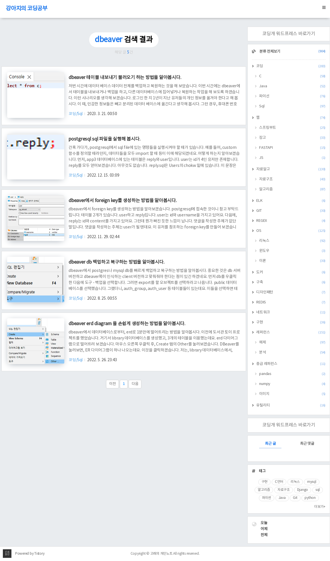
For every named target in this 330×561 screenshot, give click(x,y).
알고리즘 (292, 189)
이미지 (292, 394)
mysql (311, 482)
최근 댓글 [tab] (307, 444)
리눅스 (292, 240)
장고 (292, 137)
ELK (290, 200)
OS (290, 230)
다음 (135, 384)
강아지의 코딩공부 (26, 8)
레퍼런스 (290, 332)
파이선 (292, 96)
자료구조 (292, 179)
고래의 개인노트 (161, 554)
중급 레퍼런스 (290, 364)
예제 (292, 342)
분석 (292, 352)
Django (302, 490)
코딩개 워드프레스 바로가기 (288, 33)
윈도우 (292, 250)
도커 (290, 272)
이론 (292, 260)
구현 (290, 322)
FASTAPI (292, 147)
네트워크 (290, 312)
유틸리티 (290, 405)
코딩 (290, 66)
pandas (292, 374)
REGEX (290, 220)
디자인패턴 (290, 292)
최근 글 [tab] (270, 444)
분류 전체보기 (292, 52)
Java (292, 86)
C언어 (279, 482)
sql (317, 490)
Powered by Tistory (30, 554)
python (310, 498)
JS (292, 157)
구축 (290, 282)
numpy (292, 384)
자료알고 (290, 169)
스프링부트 (292, 127)
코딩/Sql (76, 114)
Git (295, 498)
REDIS (290, 302)
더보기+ (319, 507)
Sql (292, 106)
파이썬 (266, 498)
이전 (112, 384)
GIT (290, 210)
